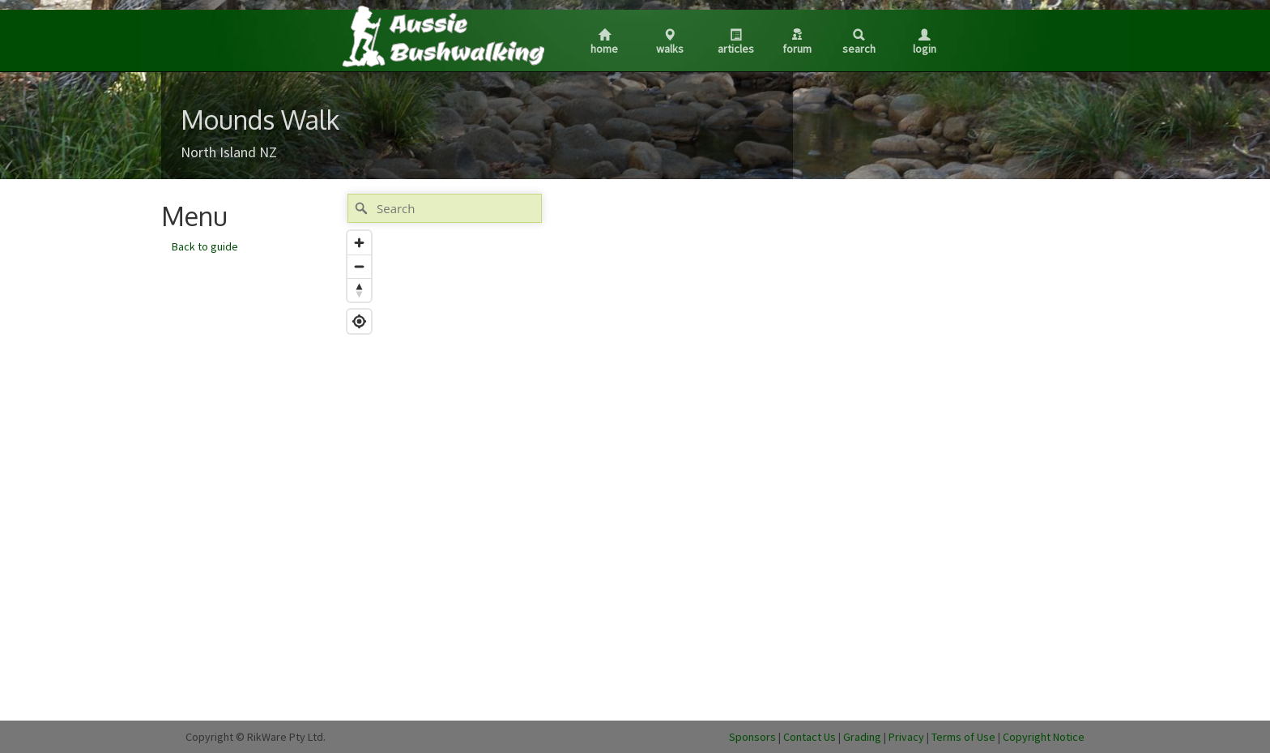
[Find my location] (359, 321)
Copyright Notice (1044, 736)
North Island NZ (229, 152)
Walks (670, 42)
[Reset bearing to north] (359, 290)
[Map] (677, 449)
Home (604, 42)
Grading (862, 736)
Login (924, 42)
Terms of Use (963, 736)
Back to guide (205, 246)
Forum (797, 42)
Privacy (906, 736)
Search (859, 42)
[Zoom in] (359, 243)
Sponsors (752, 736)
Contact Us (809, 736)
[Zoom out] (359, 266)
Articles (736, 42)
